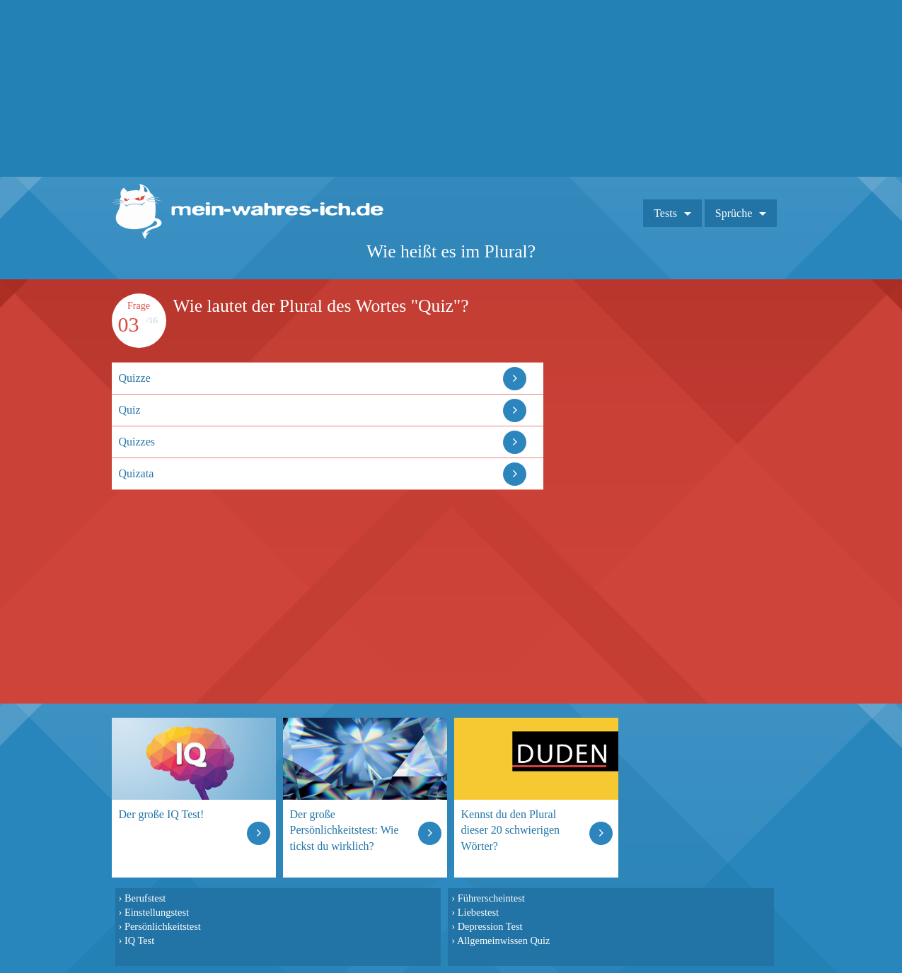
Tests (665, 213)
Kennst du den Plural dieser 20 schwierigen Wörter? (510, 829)
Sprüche (733, 213)
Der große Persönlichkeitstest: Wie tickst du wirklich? (344, 829)
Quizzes (137, 442)
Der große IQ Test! (161, 814)
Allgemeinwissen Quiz (503, 940)
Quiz (130, 410)
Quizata (136, 473)
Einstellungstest (157, 912)
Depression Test (490, 926)
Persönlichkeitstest (163, 926)
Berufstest (145, 898)
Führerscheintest (491, 898)
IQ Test (139, 940)
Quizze (135, 378)
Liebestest (478, 912)
